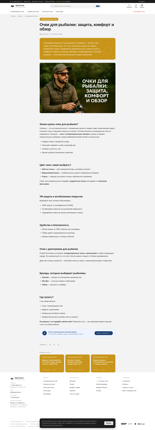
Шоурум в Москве (50, 1)
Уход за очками (74, 394)
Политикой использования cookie (84, 423)
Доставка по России (37, 1)
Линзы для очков (47, 11)
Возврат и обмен (75, 387)
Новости (20, 16)
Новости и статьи (128, 387)
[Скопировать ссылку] (58, 344)
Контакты (125, 384)
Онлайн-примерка (101, 384)
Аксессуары (59, 11)
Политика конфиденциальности (18, 424)
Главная (13, 16)
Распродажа (47, 394)
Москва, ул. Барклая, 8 (17, 403)
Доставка (72, 381)
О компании (126, 381)
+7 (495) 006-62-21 (16, 1)
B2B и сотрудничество (129, 390)
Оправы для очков (33, 11)
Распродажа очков (139, 11)
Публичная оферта (35, 424)
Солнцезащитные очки (17, 11)
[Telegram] (50, 344)
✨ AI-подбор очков (102, 381)
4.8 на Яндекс (63, 1)
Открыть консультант (103, 333)
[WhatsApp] (54, 344)
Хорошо (108, 423)
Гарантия (72, 390)
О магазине (142, 1)
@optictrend (27, 1)
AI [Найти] (98, 6)
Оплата (72, 384)
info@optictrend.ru (15, 392)
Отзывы (98, 390)
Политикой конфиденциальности (52, 425)
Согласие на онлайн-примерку (36, 426)
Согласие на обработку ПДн (17, 426)
